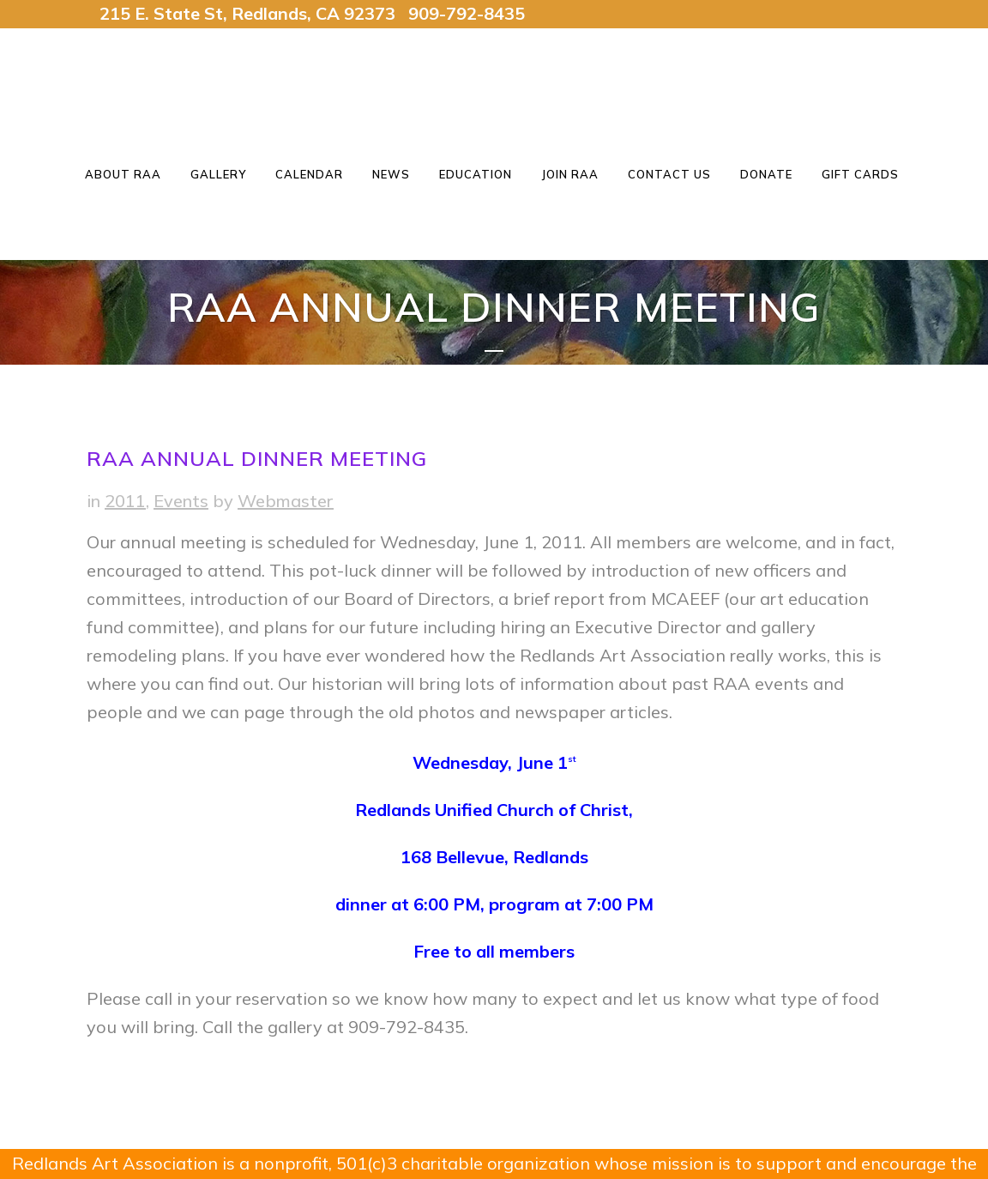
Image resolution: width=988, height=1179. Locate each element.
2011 (125, 500)
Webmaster (286, 500)
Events (181, 500)
